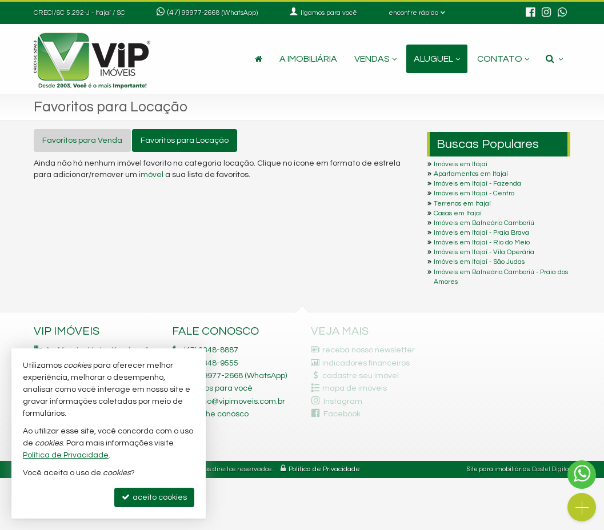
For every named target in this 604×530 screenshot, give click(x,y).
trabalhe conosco (216, 414)
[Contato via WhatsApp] (581, 474)
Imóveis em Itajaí (460, 164)
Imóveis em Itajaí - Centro (474, 193)
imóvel (151, 175)
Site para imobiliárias (498, 469)
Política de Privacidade (324, 469)
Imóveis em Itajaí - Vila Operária (484, 252)
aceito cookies (154, 497)
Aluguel (437, 58)
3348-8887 (210, 350)
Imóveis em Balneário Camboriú (484, 223)
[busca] (554, 59)
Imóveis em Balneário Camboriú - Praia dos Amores (501, 277)
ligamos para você (218, 388)
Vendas (375, 58)
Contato (503, 58)
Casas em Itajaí (458, 213)
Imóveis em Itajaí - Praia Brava (481, 232)
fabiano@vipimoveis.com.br (234, 401)
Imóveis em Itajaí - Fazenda (477, 183)
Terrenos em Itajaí (462, 203)
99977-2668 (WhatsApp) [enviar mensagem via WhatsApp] (220, 13)
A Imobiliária (308, 58)
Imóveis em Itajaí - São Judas (479, 262)
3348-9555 (210, 363)
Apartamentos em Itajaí (471, 174)
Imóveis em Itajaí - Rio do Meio (482, 242)
